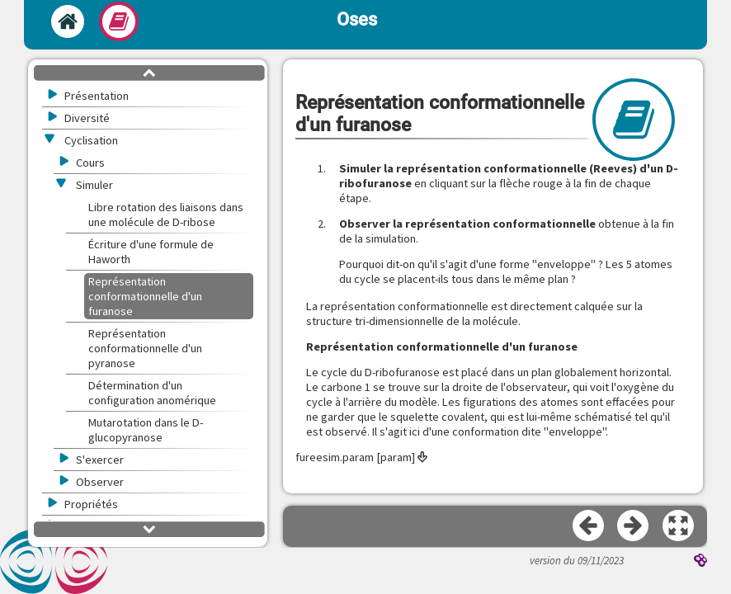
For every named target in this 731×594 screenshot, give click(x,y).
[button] (679, 526)
